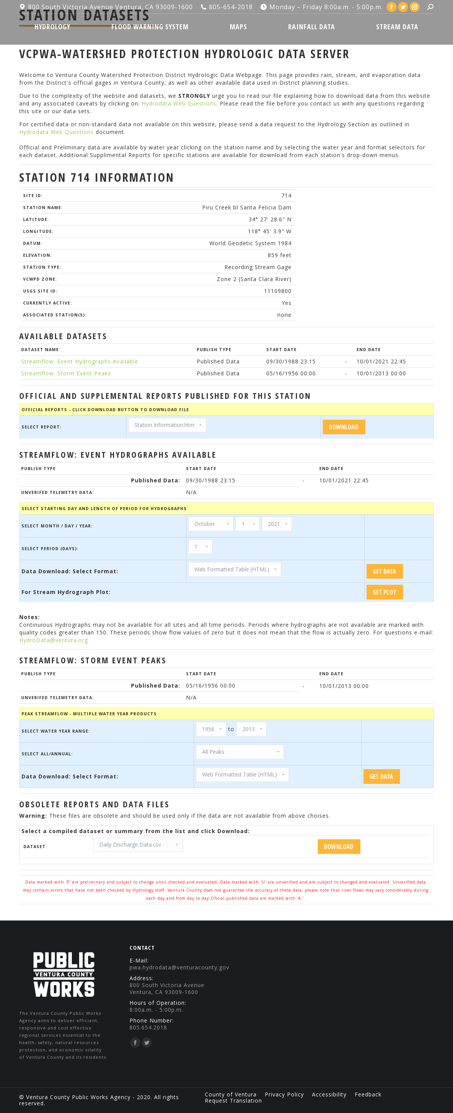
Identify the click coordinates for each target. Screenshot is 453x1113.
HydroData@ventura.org (53, 640)
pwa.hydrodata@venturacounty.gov (179, 967)
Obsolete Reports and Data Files (94, 804)
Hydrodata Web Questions (179, 103)
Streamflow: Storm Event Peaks (66, 373)
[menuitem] (52, 26)
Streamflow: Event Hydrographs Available (79, 361)
